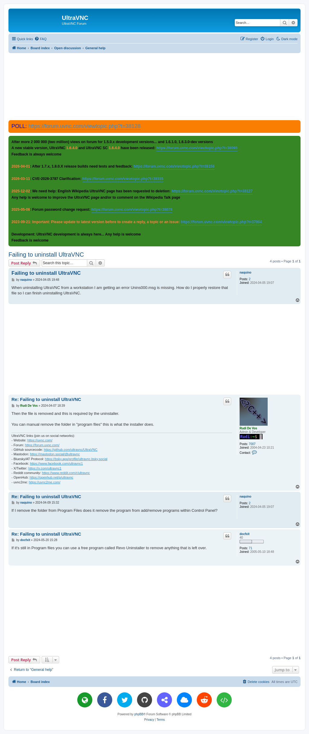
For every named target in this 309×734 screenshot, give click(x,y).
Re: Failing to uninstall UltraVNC (46, 399)
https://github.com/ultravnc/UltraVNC (70, 449)
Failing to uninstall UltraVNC (46, 254)
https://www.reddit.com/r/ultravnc (66, 473)
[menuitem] (40, 39)
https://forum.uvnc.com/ (42, 445)
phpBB (138, 714)
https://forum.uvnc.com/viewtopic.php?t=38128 (84, 126)
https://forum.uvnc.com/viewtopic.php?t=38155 (122, 179)
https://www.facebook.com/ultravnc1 (56, 463)
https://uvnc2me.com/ (44, 482)
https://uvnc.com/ (39, 440)
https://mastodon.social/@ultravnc (55, 454)
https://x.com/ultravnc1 (45, 468)
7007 (252, 444)
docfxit (245, 534)
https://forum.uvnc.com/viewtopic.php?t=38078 (131, 209)
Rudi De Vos (248, 428)
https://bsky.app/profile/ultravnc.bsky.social (76, 459)
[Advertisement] (154, 86)
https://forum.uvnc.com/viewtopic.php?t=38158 (173, 166)
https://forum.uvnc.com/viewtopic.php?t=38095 (196, 148)
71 (250, 548)
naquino (245, 272)
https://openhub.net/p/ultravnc (51, 477)
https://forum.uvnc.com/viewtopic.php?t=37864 (221, 222)
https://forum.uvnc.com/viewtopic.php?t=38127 (211, 191)
